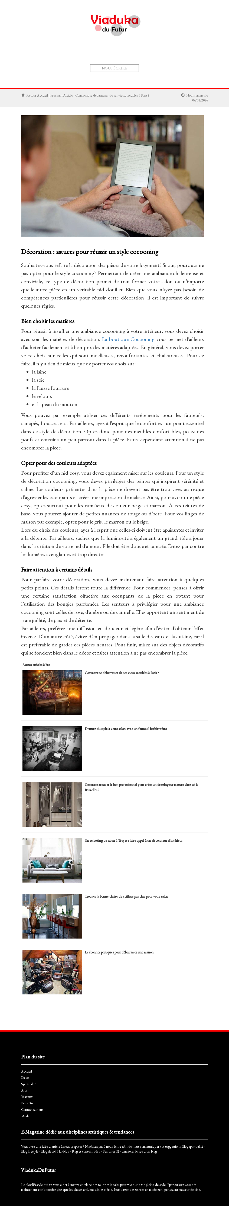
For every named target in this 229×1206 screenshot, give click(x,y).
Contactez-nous (32, 1109)
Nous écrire (114, 68)
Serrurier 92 (111, 1151)
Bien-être (149, 81)
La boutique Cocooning (128, 339)
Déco (79, 81)
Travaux (130, 81)
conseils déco (91, 1151)
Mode (166, 81)
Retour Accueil (37, 95)
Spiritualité (98, 81)
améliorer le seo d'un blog (139, 1151)
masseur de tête (189, 1189)
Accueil (64, 81)
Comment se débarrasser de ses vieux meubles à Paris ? (112, 95)
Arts (114, 81)
